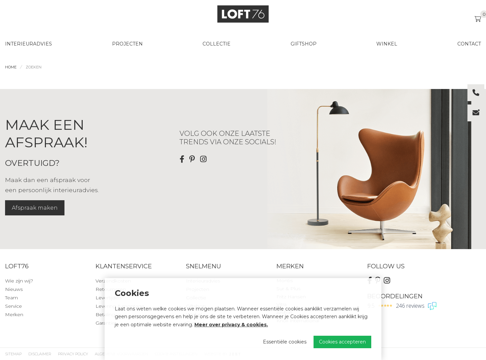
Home (11, 67)
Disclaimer (39, 354)
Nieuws (14, 289)
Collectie (216, 44)
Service (13, 306)
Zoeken (34, 67)
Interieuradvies (28, 44)
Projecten (127, 44)
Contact (469, 44)
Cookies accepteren (342, 342)
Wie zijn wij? (19, 281)
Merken (14, 314)
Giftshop (304, 44)
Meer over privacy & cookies (230, 325)
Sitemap (13, 354)
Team (11, 298)
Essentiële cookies (284, 342)
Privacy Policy (73, 354)
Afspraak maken (35, 208)
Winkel (386, 44)
